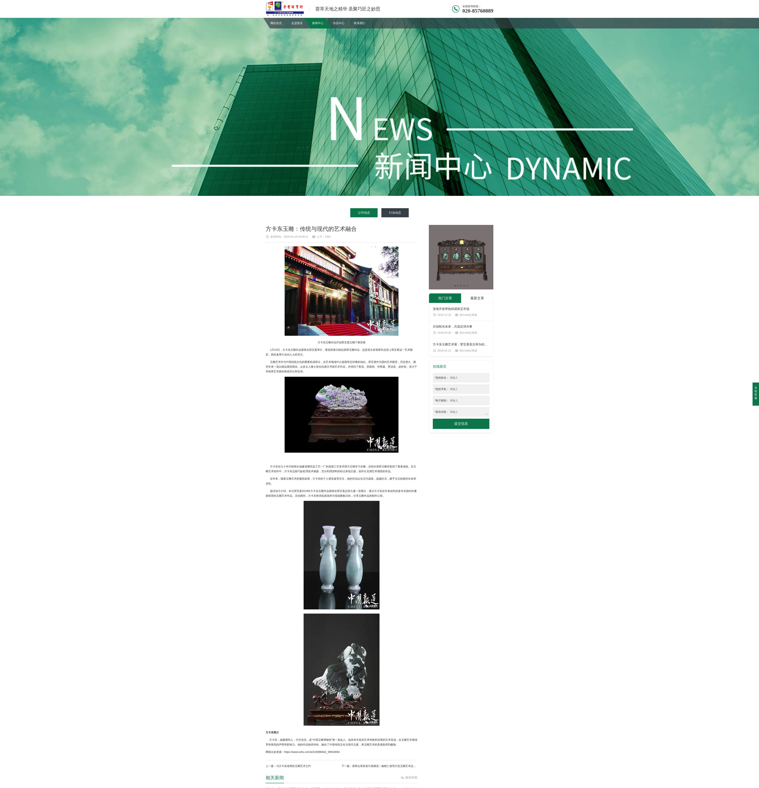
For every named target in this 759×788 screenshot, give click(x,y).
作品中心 (338, 23)
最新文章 (477, 298)
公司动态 (364, 212)
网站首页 (276, 23)
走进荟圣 (297, 23)
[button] (455, 286)
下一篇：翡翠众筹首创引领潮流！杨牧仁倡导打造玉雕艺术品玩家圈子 (379, 766)
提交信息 (461, 424)
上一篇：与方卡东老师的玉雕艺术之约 (288, 766)
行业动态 (395, 212)
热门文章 (445, 298)
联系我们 (359, 23)
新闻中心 (318, 23)
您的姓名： (442, 377)
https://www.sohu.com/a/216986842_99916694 (312, 751)
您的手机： (442, 389)
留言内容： (442, 411)
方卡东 (322, 342)
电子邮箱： (442, 400)
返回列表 (411, 777)
